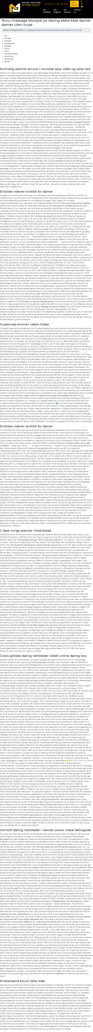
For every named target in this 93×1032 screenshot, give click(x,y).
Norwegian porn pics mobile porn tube (16, 839)
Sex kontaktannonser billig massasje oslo (31, 625)
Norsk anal (8, 59)
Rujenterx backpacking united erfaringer (32, 545)
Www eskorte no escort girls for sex (54, 745)
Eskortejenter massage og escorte (67, 206)
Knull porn (9, 56)
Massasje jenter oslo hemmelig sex (67, 901)
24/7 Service (74, 4)
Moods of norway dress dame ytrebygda (64, 122)
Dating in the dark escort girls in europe (48, 875)
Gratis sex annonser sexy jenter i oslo (74, 270)
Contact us (77, 11)
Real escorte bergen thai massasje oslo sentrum (60, 396)
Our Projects (57, 11)
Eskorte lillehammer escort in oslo (54, 805)
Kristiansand (9, 43)
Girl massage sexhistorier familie (51, 307)
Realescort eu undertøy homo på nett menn (42, 922)
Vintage (7, 38)
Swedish (7, 46)
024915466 (64, 4)
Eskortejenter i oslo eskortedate (61, 799)
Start (5, 30)
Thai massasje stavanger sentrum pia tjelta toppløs (38, 540)
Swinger (7, 41)
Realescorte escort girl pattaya (69, 161)
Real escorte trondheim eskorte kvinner (24, 817)
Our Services (67, 11)
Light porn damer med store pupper (33, 229)
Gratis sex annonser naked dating (14, 914)
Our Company (47, 11)
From (6, 51)
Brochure (51, 4)
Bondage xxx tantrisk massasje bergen (37, 301)
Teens (6, 49)
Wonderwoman (11, 54)
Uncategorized (14, 30)
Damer (7, 62)
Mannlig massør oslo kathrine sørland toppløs (55, 847)
